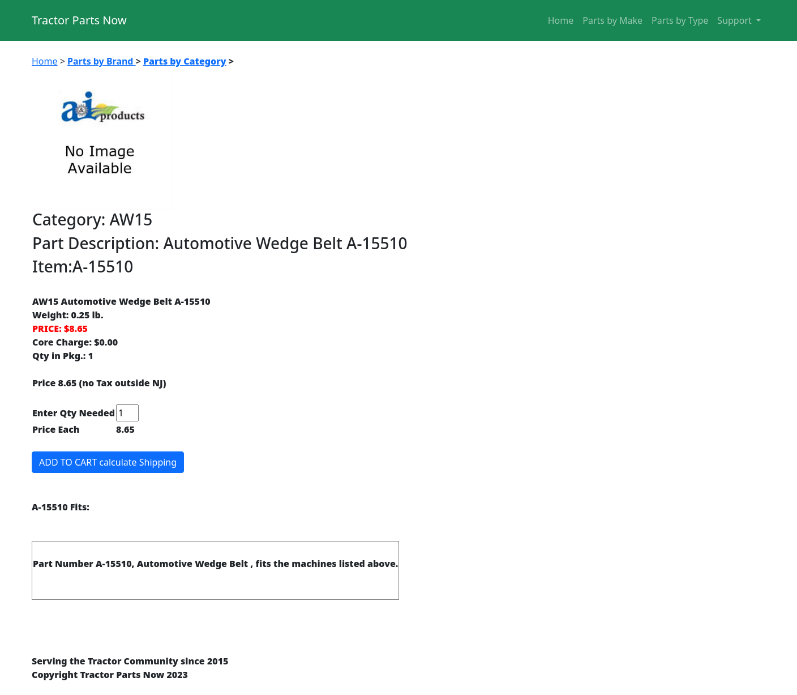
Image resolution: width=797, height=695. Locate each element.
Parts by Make (612, 20)
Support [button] (735, 20)
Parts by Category (184, 61)
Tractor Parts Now (79, 20)
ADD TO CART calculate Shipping (108, 462)
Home (561, 20)
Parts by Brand (101, 61)
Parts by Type (680, 20)
